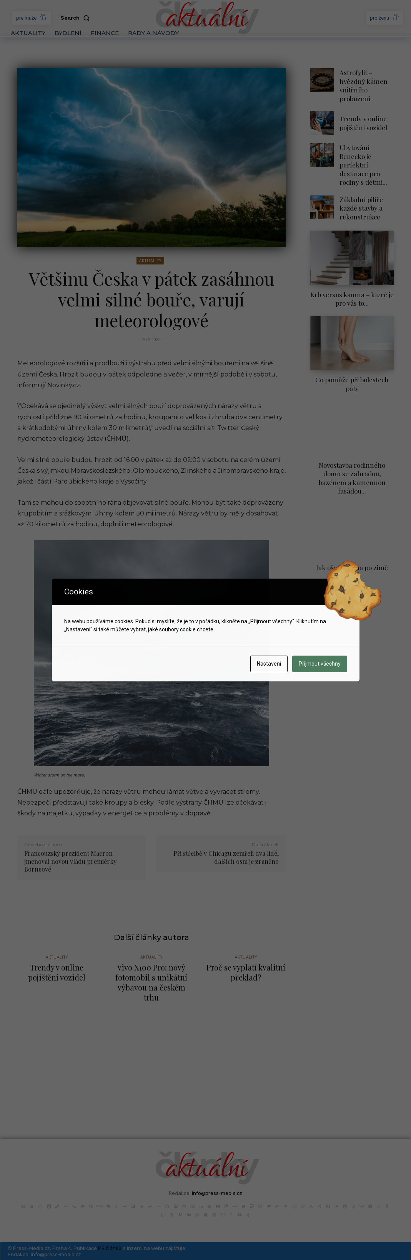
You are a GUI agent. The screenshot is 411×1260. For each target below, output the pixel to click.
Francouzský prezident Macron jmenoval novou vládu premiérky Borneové (70, 861)
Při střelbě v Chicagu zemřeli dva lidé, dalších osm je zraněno (226, 857)
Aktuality (150, 260)
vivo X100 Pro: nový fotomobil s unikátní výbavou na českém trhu (151, 983)
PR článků (109, 1248)
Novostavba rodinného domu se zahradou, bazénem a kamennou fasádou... (352, 434)
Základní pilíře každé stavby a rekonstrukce (358, 182)
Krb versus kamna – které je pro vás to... (352, 273)
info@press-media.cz (217, 1193)
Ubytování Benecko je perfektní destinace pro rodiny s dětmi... (366, 147)
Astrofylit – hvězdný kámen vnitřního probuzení (366, 79)
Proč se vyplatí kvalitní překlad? (246, 973)
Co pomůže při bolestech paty (352, 352)
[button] (76, 18)
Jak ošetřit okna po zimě (352, 518)
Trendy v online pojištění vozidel (360, 111)
